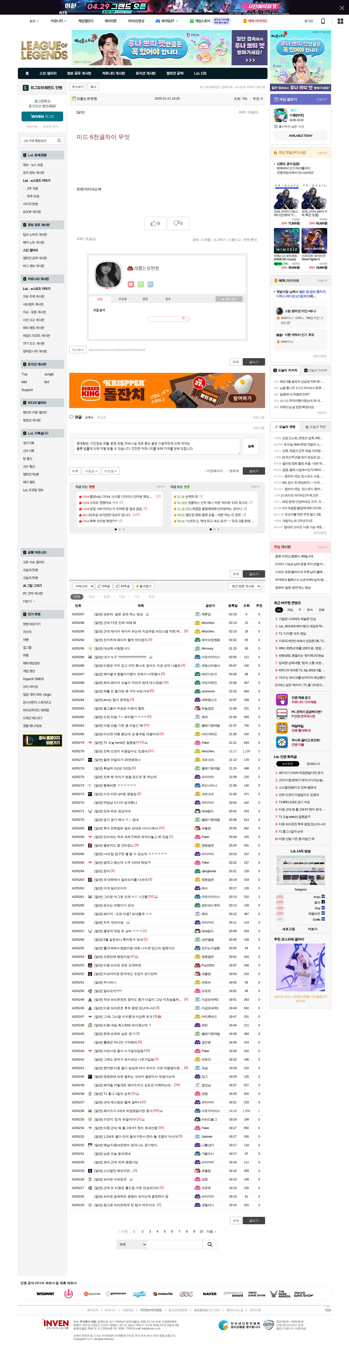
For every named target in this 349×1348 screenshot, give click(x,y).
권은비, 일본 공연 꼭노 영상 (118, 614)
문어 (102, 871)
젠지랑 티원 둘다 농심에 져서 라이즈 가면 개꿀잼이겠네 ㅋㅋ (142, 1068)
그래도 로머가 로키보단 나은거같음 (124, 1059)
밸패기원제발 (211, 725)
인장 (100, 299)
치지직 (27, 632)
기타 (136, 596)
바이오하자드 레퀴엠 (36, 710)
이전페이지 (215, 471)
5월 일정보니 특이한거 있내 (118, 939)
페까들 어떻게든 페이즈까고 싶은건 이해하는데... (133, 1085)
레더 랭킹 (29, 482)
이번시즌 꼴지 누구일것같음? (119, 1051)
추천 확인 (250, 239)
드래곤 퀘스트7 (32, 718)
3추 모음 (30, 188)
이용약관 (127, 1310)
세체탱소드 (209, 700)
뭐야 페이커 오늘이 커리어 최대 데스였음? (129, 683)
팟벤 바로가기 (32, 624)
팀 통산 (27, 459)
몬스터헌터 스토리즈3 (37, 702)
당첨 (205, 1094)
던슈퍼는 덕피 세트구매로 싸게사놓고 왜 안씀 (131, 837)
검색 (59, 140)
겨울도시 (208, 1153)
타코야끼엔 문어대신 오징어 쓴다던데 (125, 974)
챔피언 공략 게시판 (35, 258)
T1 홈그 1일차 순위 (112, 1094)
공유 (195, 239)
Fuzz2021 (208, 965)
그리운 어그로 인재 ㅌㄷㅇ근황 (121, 897)
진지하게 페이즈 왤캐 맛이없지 (121, 640)
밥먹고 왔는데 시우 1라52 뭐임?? (122, 862)
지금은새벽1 (210, 999)
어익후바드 (209, 1016)
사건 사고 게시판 (33, 320)
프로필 (123, 299)
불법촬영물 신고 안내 (207, 1310)
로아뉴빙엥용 (211, 640)
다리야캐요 (209, 734)
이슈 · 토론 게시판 (34, 312)
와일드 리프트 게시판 (36, 336)
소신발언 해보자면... (113, 1171)
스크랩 (206, 239)
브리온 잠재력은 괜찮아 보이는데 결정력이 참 (131, 1196)
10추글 (125, 586)
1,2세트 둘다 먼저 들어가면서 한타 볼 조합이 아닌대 (136, 1136)
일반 (92, 596)
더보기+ (160, 486)
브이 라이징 (30, 687)
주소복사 (78, 350)
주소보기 (78, 87)
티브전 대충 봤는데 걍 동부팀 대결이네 (126, 734)
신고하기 (219, 239)
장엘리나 (208, 1205)
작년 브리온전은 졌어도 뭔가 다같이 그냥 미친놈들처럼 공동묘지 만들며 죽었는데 (157, 999)
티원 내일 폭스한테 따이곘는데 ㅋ (122, 1025)
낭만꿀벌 (208, 939)
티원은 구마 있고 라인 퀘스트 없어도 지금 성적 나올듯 (137, 665)
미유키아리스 (211, 657)
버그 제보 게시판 (33, 266)
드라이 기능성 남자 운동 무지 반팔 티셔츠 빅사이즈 (301, 564)
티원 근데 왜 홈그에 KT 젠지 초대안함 (125, 1128)
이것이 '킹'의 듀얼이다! (115, 1119)
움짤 (107, 596)
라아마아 (208, 777)
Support (27, 390)
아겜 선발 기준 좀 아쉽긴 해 (118, 725)
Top (24, 374)
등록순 (89, 417)
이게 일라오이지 (110, 888)
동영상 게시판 (32, 420)
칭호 (168, 299)
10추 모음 (31, 196)
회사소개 (92, 1310)
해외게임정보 (31, 663)
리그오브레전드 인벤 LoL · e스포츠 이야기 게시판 (232, 87)
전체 (77, 596)
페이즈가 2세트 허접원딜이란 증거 (123, 1111)
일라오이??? (108, 991)
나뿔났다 (208, 1145)
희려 (205, 717)
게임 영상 (29, 671)
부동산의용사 (211, 665)
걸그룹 (27, 648)
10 (201, 1231)
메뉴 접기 (229, 299)
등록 (251, 446)
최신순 (101, 417)
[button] (116, 529)
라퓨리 (206, 982)
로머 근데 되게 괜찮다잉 (116, 1162)
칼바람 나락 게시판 (35, 351)
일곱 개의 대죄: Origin (37, 695)
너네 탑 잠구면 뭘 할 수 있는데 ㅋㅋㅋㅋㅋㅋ (130, 854)
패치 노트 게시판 (33, 242)
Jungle (49, 374)
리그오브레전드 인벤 (46, 88)
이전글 (109, 471)
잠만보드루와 (211, 905)
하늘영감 (208, 708)
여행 (26, 655)
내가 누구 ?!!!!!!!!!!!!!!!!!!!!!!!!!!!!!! (120, 657)
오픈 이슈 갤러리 (33, 562)
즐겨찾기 (145, 586)
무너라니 (105, 982)
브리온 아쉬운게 (110, 1179)
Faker (205, 742)
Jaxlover (207, 1136)
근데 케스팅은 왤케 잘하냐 (117, 1102)
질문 (151, 596)
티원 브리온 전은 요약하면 (117, 965)
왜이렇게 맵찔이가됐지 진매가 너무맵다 (127, 674)
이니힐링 (140, 284)
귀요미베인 (209, 683)
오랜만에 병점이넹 (112, 957)
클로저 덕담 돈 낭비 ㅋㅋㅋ (118, 931)
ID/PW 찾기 (50, 126)
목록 (242, 112)
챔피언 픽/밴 (31, 474)
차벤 (26, 640)
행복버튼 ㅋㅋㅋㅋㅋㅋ (115, 785)
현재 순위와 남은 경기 (114, 1034)
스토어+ (322, 153)
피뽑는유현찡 (84, 99)
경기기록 (28, 443)
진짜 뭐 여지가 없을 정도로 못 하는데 (125, 777)
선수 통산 (29, 466)
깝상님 (206, 1085)
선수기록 (28, 451)
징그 (205, 1076)
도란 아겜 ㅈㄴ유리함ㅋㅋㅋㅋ (120, 717)
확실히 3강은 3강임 (112, 768)
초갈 (205, 1068)
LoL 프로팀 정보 (33, 490)
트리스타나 (209, 785)
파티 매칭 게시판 (33, 328)
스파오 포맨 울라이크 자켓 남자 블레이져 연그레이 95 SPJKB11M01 (301, 572)
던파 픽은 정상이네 (112, 811)
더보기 (150, 284)
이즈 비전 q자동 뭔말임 (115, 794)
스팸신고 (234, 239)
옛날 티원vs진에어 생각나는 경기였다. (126, 1145)
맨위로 (234, 471)
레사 (205, 888)
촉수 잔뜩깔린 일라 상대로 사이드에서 (126, 828)
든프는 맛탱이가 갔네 (114, 905)
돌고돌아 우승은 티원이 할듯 (119, 708)
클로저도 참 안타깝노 (114, 845)
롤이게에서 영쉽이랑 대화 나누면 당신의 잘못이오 (134, 948)
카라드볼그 (209, 1119)
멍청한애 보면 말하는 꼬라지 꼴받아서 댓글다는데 (134, 1076)
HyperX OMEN (33, 679)
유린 (205, 1025)
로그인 (308, 21)
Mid (24, 382)
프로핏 (206, 991)
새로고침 (259, 417)
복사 (93, 87)
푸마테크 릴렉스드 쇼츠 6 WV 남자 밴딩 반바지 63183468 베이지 (301, 580)
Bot (46, 382)
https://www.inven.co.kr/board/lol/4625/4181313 (117, 349)
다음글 (89, 471)
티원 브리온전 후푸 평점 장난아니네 (124, 1008)
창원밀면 (208, 845)
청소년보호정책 (177, 1310)
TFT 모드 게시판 (34, 343)
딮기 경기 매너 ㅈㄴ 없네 (116, 820)
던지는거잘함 (211, 948)
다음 (210, 1231)
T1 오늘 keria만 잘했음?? (117, 742)
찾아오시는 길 (234, 1310)
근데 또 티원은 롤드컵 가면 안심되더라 (126, 1188)
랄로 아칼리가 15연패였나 (117, 760)
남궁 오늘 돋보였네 (112, 1153)
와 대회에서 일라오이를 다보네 (121, 879)
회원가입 (31, 126)
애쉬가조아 (209, 674)
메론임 (206, 614)
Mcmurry (207, 648)
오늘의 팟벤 (30, 578)
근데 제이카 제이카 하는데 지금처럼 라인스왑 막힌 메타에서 (141, 631)
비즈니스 (110, 1310)
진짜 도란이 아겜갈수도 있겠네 (121, 751)
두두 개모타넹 (108, 922)
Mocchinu (208, 623)
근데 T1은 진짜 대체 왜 (115, 623)
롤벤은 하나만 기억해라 (115, 1042)
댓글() (253, 112)
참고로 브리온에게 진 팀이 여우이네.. (125, 1205)
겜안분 (206, 1042)
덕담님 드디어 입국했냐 (115, 802)
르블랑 (206, 828)
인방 (121, 596)
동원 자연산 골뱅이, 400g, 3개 (294, 556)
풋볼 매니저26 (32, 726)
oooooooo (208, 691)
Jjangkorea (209, 871)
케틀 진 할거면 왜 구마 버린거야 (121, 691)
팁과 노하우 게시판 (35, 235)
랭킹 (145, 299)
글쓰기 (254, 574)
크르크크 (208, 760)
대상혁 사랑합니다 (112, 648)
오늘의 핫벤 (30, 570)
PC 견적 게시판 (33, 593)
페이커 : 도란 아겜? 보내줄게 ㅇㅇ (123, 914)
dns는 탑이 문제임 (111, 700)
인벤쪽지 (131, 284)
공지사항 (255, 1310)
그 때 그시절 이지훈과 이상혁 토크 (123, 1016)
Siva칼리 (207, 811)
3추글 (106, 586)
